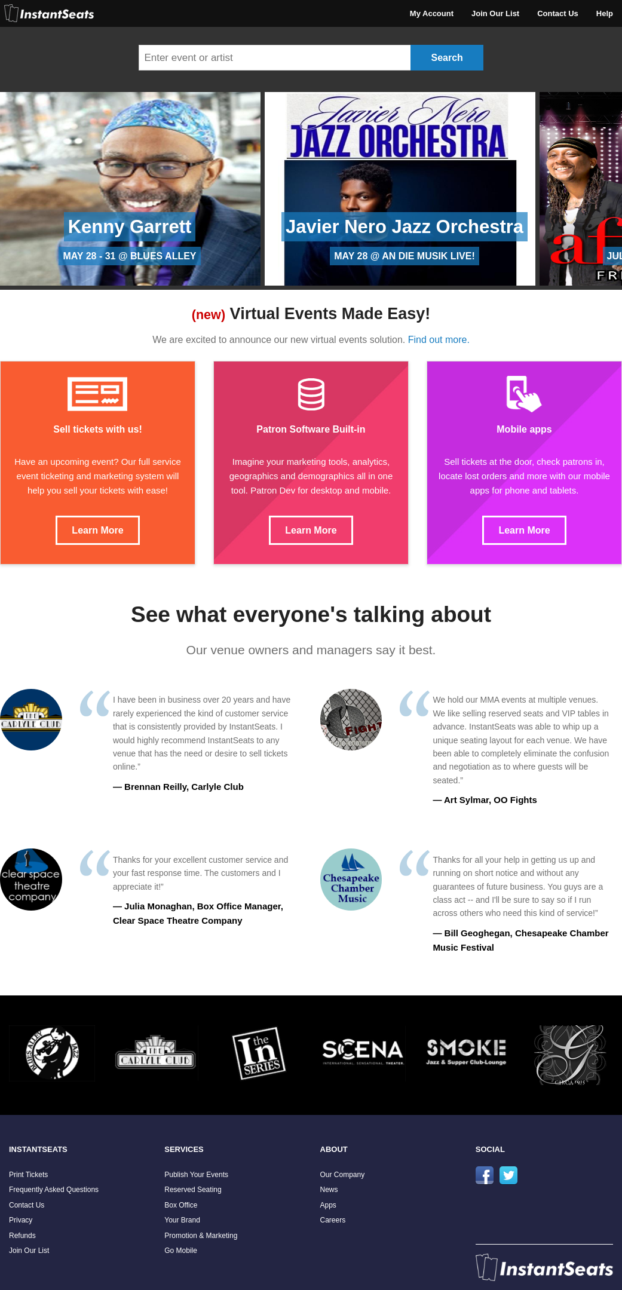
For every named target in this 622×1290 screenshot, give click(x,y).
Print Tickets (28, 1175)
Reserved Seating (192, 1189)
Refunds (22, 1235)
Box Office (180, 1205)
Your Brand (182, 1220)
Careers (333, 1220)
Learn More (97, 530)
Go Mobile (180, 1250)
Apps (328, 1205)
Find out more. (439, 340)
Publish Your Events (196, 1175)
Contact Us (557, 13)
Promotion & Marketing (200, 1235)
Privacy (20, 1220)
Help (604, 13)
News (329, 1189)
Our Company (342, 1175)
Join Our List (495, 13)
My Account (432, 13)
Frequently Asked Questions (54, 1189)
